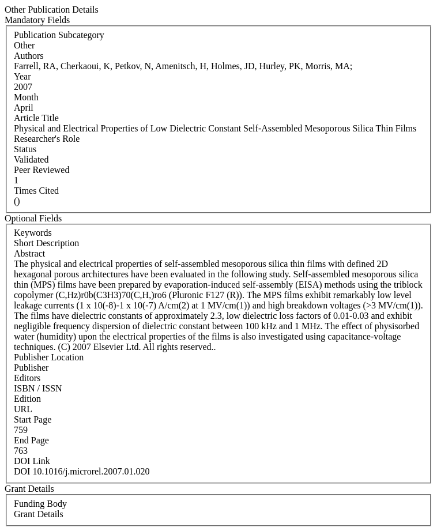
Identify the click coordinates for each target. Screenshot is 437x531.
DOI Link (32, 461)
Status (25, 149)
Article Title (36, 118)
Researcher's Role (47, 139)
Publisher (31, 367)
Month (26, 97)
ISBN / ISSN (38, 388)
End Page (31, 440)
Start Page (32, 419)
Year (22, 76)
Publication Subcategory (59, 35)
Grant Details (38, 514)
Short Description (46, 243)
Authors (29, 56)
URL (23, 409)
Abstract (29, 253)
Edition (27, 399)
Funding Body (40, 504)
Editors (27, 378)
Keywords (33, 233)
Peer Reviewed (41, 170)
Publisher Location (49, 357)
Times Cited (36, 190)
